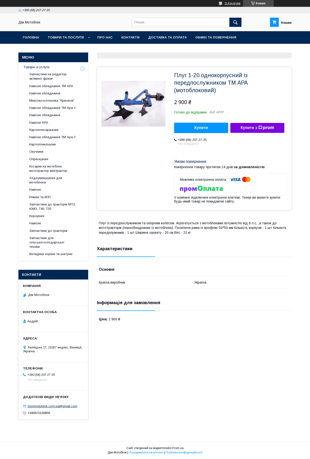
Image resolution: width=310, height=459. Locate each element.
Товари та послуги (66, 37)
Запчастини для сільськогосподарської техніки (46, 242)
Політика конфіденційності (184, 452)
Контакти (130, 37)
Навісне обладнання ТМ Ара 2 (52, 108)
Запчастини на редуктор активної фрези (48, 76)
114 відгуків (232, 3)
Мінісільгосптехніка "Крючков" (52, 100)
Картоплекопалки (42, 144)
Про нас (105, 37)
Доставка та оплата (167, 37)
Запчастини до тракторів (48, 231)
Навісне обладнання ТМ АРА (51, 86)
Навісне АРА (38, 122)
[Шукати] (235, 22)
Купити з (257, 128)
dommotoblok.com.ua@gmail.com (52, 406)
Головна (31, 37)
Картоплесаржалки (43, 130)
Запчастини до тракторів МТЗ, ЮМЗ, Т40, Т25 (52, 207)
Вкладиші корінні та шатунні (50, 254)
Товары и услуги (36, 67)
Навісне (35, 189)
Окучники (36, 151)
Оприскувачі (38, 159)
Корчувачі (36, 216)
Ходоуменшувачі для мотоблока (45, 180)
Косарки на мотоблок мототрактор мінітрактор (48, 169)
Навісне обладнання (44, 93)
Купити (201, 128)
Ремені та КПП (40, 197)
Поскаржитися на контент (146, 452)
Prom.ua (178, 448)
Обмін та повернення (215, 37)
